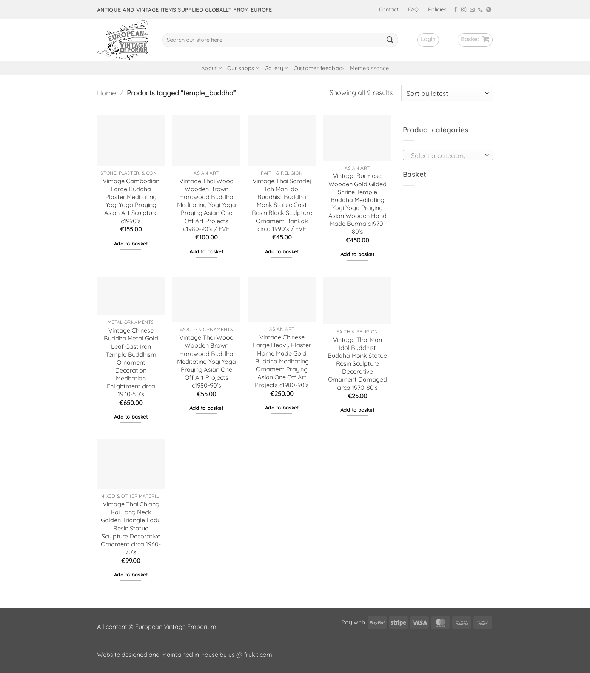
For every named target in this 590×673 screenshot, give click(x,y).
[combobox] (448, 155)
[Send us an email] (472, 10)
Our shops (243, 68)
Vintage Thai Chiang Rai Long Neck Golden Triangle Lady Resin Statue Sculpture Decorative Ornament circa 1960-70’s (131, 528)
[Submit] (390, 40)
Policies (437, 9)
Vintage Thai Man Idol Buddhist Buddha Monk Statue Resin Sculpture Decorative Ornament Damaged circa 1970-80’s (357, 363)
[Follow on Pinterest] (488, 10)
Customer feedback (319, 68)
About (211, 68)
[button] (428, 40)
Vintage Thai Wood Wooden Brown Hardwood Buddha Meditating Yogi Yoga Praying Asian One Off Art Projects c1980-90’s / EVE (206, 205)
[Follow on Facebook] (455, 10)
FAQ (413, 9)
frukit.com (258, 654)
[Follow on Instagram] (464, 10)
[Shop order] (447, 93)
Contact (389, 9)
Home (106, 93)
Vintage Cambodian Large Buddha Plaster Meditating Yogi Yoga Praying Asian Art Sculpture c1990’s (131, 201)
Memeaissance (369, 68)
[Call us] (480, 10)
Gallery (276, 68)
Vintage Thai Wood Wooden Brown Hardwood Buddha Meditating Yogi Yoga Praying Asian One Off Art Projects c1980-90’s (206, 361)
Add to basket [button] (131, 244)
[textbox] (446, 155)
